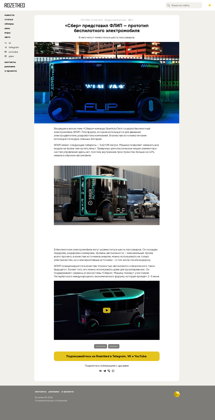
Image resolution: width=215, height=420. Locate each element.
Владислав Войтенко (115, 20)
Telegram (119, 356)
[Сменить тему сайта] (210, 5)
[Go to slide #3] (114, 239)
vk (10, 42)
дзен (11, 56)
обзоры (9, 23)
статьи (9, 19)
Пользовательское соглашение (51, 400)
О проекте (11, 70)
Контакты (10, 62)
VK (129, 356)
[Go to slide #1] (83, 239)
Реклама (10, 66)
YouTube (140, 356)
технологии (101, 346)
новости (9, 15)
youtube (13, 51)
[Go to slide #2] (99, 239)
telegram (14, 47)
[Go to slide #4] (130, 239)
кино (7, 28)
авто (7, 37)
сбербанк (114, 346)
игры (7, 32)
